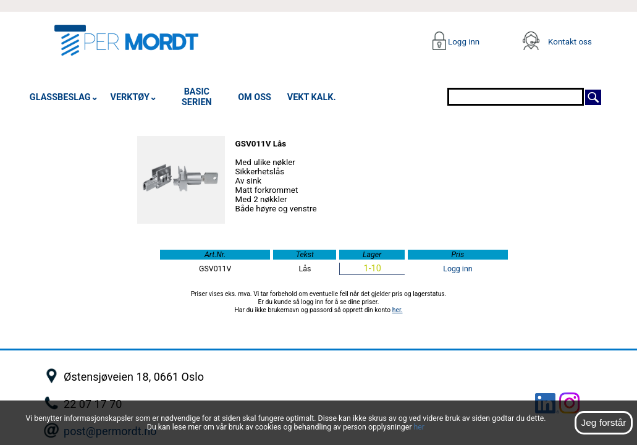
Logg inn (463, 41)
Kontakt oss (570, 41)
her (418, 427)
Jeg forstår (603, 422)
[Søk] (593, 96)
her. (397, 310)
